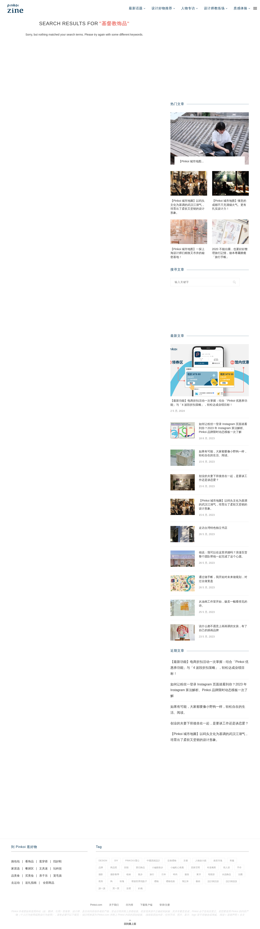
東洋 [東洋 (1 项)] (198, 874)
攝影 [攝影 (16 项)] (101, 874)
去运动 (15, 882)
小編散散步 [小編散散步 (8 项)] (157, 867)
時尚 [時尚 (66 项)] (175, 874)
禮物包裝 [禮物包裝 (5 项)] (170, 881)
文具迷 (43, 868)
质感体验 (240, 8)
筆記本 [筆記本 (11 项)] (185, 881)
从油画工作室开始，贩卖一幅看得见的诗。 (223, 603)
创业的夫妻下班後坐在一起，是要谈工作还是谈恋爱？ (223, 478)
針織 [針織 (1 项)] (140, 888)
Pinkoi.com (96, 904)
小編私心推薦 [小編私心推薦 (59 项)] (177, 867)
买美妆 (29, 875)
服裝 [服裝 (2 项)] (187, 874)
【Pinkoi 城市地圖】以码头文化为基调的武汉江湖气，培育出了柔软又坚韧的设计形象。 (187, 206)
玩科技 (57, 868)
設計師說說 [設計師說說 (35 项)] (231, 881)
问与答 (129, 904)
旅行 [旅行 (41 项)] (152, 874)
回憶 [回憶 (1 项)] (126, 867)
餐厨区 (29, 868)
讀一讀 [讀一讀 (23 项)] (102, 888)
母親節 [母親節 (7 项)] (211, 874)
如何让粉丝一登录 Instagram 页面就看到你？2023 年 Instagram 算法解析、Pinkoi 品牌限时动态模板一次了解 (223, 428)
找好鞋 (57, 861)
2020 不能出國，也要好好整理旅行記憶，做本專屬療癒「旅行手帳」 (230, 253)
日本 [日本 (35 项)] (163, 874)
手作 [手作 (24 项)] (239, 867)
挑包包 (15, 861)
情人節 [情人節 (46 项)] (226, 867)
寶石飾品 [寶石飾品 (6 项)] (140, 867)
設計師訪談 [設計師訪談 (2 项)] (213, 881)
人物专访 (188, 8)
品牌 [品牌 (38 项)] (101, 867)
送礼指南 (31, 882)
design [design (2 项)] (103, 860)
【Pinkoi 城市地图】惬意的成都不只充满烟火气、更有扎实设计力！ (229, 204)
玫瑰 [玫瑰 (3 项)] (122, 881)
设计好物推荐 (162, 8)
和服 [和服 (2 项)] (232, 860)
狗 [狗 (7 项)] (111, 881)
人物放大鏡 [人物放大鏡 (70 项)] (200, 860)
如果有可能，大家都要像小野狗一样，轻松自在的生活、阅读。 (223, 453)
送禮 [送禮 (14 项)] (128, 888)
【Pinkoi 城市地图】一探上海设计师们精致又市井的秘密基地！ (187, 253)
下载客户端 (146, 904)
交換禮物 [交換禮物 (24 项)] (171, 860)
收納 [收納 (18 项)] (128, 874)
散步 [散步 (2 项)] (140, 874)
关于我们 (114, 904)
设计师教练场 (214, 8)
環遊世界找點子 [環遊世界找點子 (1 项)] (139, 881)
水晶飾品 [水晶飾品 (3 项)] (226, 874)
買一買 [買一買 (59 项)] (116, 888)
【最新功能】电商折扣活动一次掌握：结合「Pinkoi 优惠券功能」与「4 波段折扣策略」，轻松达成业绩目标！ (208, 402)
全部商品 (48, 882)
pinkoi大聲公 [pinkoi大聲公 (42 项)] (132, 860)
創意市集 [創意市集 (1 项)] (217, 860)
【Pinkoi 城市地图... (191, 161)
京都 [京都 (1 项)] (185, 860)
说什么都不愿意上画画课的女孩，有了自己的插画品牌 (223, 628)
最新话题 (136, 8)
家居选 (15, 868)
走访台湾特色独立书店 (213, 527)
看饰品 (29, 861)
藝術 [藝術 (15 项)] (198, 881)
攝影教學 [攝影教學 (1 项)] (114, 874)
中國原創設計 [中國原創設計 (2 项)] (153, 860)
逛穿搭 (43, 861)
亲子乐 (43, 875)
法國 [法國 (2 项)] (240, 874)
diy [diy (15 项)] (116, 860)
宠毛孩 (57, 875)
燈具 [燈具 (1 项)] (101, 881)
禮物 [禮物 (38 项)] (156, 881)
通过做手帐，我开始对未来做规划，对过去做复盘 (223, 579)
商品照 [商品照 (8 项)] (113, 867)
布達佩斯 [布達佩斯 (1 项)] (211, 867)
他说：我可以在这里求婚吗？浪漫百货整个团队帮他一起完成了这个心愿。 (223, 554)
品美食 (15, 875)
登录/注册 (164, 904)
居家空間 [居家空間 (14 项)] (195, 867)
